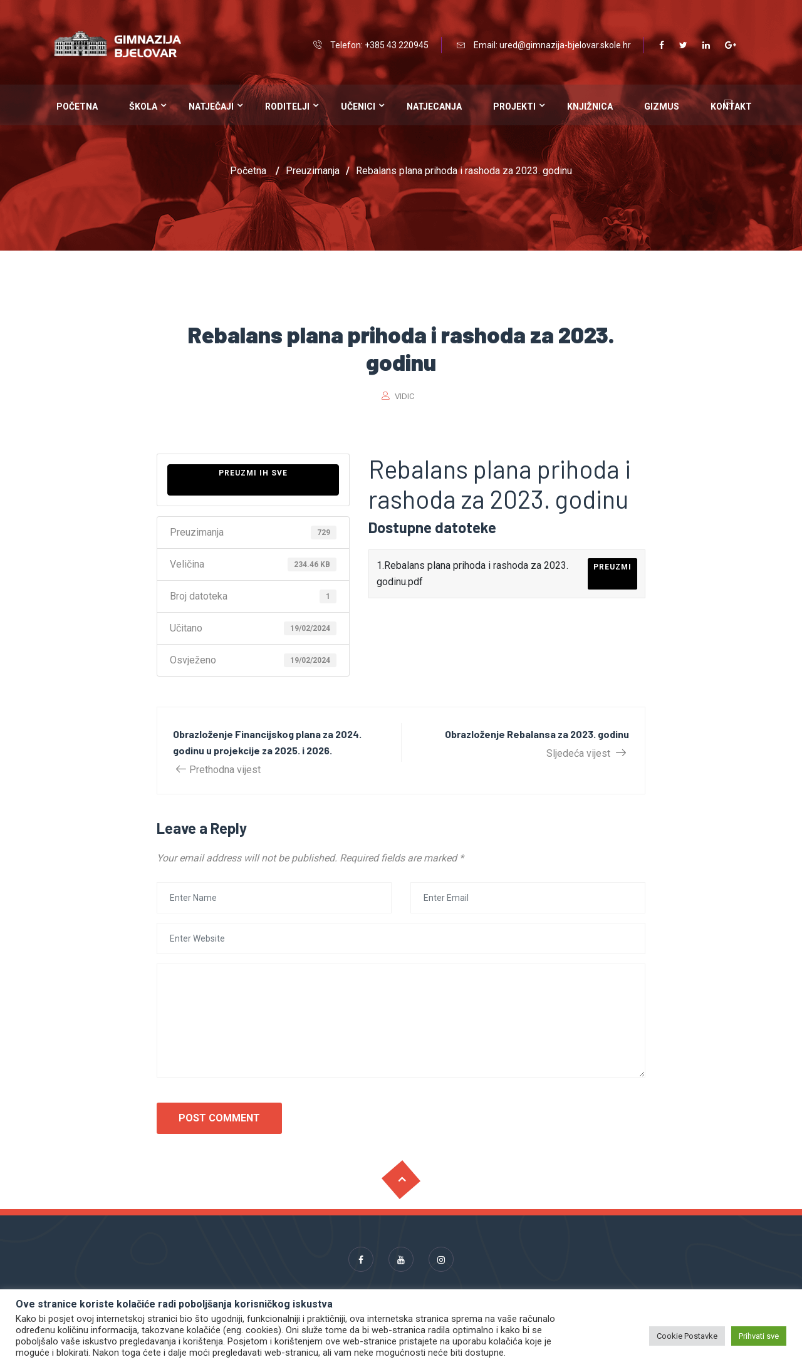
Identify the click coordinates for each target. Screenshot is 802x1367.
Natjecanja (434, 106)
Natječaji (211, 106)
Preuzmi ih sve (253, 473)
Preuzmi (612, 567)
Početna (77, 106)
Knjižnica (590, 106)
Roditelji (287, 106)
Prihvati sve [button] (759, 1336)
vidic (404, 396)
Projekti (514, 106)
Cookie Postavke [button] (687, 1336)
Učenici (358, 106)
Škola (143, 106)
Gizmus (661, 106)
